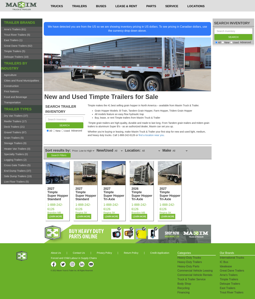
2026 (142, 194)
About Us (56, 252)
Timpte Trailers (229, 279)
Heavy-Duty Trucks (189, 257)
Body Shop (184, 283)
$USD (168, 3)
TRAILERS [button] (79, 13)
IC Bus (224, 262)
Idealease (226, 266)
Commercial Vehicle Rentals (194, 274)
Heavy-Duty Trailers (189, 262)
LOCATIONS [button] (196, 13)
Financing (183, 292)
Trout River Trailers (231, 292)
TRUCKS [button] (57, 13)
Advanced (76, 130)
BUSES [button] (101, 13)
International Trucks (232, 257)
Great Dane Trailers (232, 270)
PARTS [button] (151, 13)
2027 (58, 194)
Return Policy (131, 252)
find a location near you (151, 135)
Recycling (183, 288)
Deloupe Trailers (230, 283)
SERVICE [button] (171, 13)
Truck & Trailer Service (191, 279)
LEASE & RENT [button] (126, 13)
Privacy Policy (104, 252)
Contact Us (79, 252)
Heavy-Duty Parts (188, 266)
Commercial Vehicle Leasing (195, 270)
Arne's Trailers (229, 274)
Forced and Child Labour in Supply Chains (74, 258)
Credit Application (159, 252)
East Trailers (227, 288)
